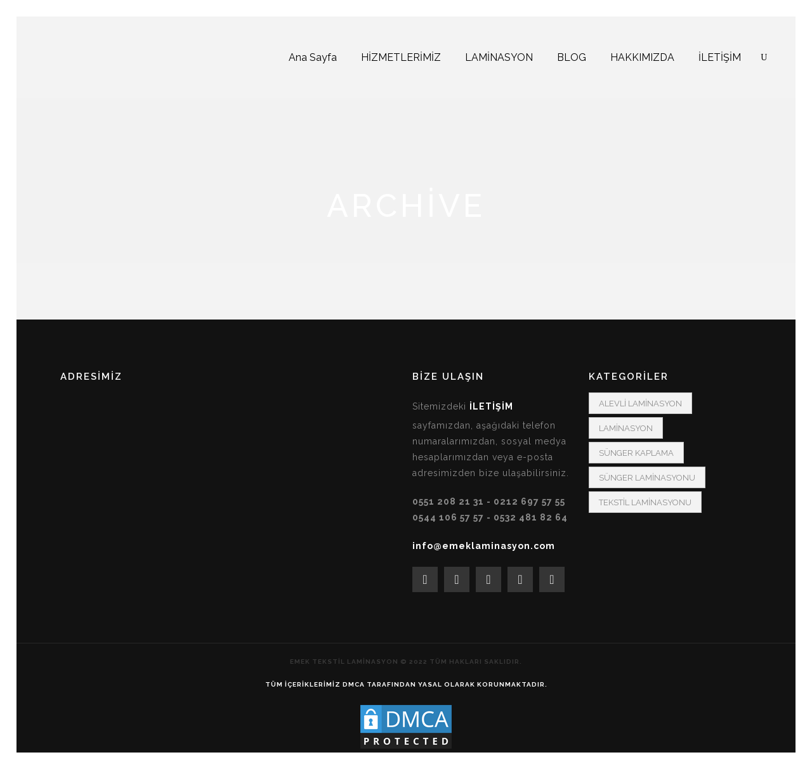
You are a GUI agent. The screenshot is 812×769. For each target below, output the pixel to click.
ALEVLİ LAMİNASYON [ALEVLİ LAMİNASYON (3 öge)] (640, 403)
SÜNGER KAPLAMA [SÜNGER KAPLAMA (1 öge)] (636, 453)
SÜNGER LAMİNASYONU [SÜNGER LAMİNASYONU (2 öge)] (647, 477)
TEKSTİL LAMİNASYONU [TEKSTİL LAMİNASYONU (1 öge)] (645, 502)
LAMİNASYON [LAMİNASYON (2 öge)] (626, 428)
